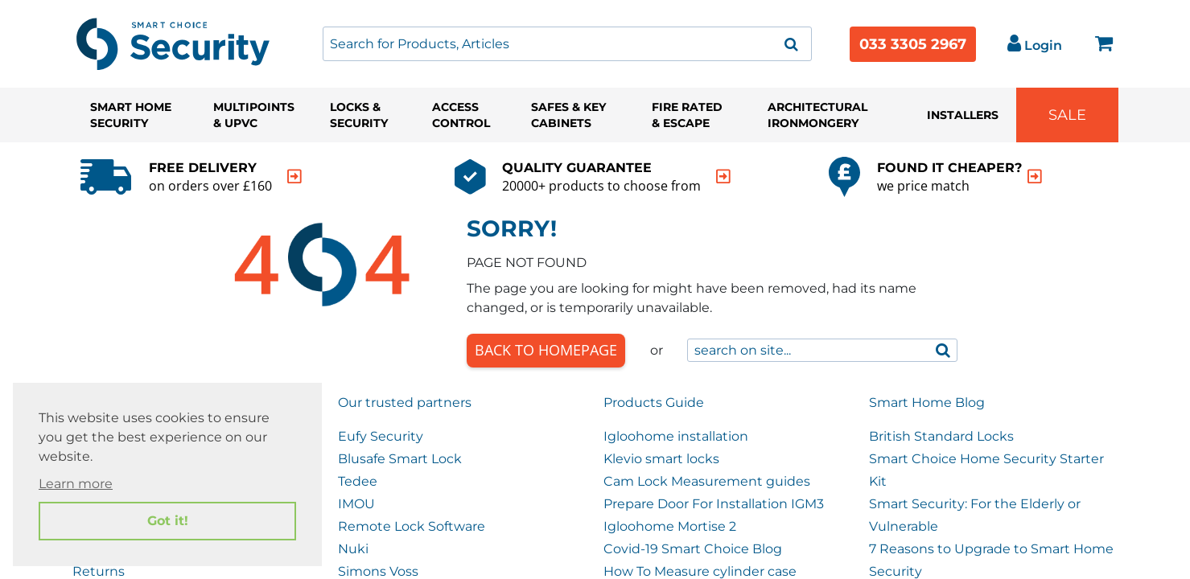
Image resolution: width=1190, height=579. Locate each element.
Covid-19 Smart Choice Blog (692, 548)
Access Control (461, 115)
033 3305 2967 (912, 44)
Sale (1067, 115)
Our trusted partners (404, 402)
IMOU (356, 503)
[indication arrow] (294, 176)
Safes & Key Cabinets (568, 115)
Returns (98, 571)
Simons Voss (378, 571)
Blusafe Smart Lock (400, 458)
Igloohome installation (675, 436)
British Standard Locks (941, 436)
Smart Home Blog (927, 402)
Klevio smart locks (661, 458)
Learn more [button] (76, 483)
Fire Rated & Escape (687, 115)
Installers (963, 115)
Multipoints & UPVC (253, 115)
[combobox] (567, 44)
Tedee (357, 481)
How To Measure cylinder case (700, 571)
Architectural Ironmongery (817, 115)
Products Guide (653, 402)
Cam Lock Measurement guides (706, 481)
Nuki (353, 548)
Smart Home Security (130, 115)
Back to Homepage (546, 349)
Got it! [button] (167, 520)
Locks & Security (359, 115)
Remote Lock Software (411, 526)
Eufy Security (380, 436)
